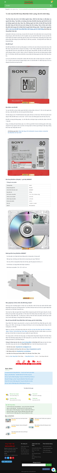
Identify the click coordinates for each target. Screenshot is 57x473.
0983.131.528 (12, 451)
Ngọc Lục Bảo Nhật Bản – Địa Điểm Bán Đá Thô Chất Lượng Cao (18, 374)
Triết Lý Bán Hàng (46, 450)
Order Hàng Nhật (14, 356)
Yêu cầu (48, 464)
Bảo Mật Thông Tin (25, 450)
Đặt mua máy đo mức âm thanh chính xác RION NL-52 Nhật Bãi (24, 418)
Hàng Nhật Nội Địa (29, 356)
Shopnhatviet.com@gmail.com (11, 455)
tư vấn (10, 29)
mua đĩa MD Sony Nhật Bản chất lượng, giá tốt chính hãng (28, 29)
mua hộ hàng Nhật (26, 342)
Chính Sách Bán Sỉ (25, 451)
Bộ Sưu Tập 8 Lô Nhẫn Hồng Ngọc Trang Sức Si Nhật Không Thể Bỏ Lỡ (19, 376)
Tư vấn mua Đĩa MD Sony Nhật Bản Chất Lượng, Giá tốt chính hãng (27, 14)
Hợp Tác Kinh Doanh (47, 446)
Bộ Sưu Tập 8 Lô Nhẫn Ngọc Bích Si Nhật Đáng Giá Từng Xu (17, 383)
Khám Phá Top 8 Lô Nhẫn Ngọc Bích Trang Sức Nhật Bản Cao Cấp (19, 381)
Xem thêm (8, 369)
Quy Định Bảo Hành (25, 453)
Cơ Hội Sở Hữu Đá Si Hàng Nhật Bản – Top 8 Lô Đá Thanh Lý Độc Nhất (19, 372)
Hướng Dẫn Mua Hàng (36, 448)
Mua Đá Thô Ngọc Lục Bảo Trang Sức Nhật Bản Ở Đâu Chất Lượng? (19, 379)
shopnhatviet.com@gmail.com (23, 347)
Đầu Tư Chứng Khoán (47, 452)
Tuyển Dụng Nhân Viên (48, 448)
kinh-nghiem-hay (14, 9)
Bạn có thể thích (9, 416)
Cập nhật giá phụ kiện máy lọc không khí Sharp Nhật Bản (23, 431)
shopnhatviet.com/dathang (23, 351)
